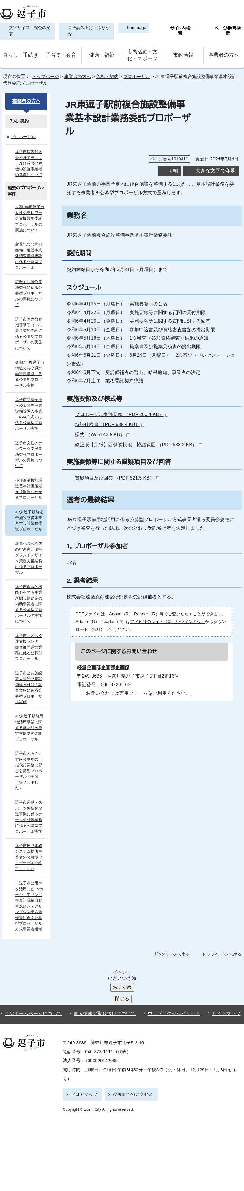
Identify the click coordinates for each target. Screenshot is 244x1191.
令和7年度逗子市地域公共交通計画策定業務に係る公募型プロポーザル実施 (30, 364)
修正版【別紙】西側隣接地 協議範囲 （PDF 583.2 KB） (136, 427)
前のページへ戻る (173, 927)
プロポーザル (136, 73)
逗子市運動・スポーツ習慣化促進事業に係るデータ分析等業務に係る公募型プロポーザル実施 (30, 790)
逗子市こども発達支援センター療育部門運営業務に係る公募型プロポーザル (30, 626)
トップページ (43, 73)
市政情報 (183, 53)
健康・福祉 (101, 53)
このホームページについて (32, 945)
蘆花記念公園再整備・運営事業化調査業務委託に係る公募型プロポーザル (30, 252)
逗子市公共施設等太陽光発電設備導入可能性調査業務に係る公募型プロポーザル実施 (30, 666)
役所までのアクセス (130, 1024)
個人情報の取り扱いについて (102, 945)
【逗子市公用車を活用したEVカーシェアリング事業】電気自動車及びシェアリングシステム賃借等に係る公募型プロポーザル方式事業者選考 (30, 879)
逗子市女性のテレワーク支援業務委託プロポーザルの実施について (30, 442)
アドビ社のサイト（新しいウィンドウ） (161, 604)
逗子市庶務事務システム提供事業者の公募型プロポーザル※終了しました (30, 830)
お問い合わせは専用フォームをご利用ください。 (136, 676)
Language (134, 28)
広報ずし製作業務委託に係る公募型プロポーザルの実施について (30, 286)
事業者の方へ (224, 53)
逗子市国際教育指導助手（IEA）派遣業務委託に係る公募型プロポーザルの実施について (30, 324)
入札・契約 (106, 73)
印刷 (174, 153)
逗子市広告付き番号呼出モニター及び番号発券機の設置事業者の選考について (30, 159)
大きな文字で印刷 (215, 153)
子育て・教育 (61, 53)
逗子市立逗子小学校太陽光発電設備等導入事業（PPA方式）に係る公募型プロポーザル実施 (30, 404)
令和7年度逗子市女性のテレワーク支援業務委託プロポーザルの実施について (30, 214)
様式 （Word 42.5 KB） (104, 417)
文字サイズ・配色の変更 (28, 31)
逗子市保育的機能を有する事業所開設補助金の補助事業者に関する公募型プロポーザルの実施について (30, 583)
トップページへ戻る (222, 927)
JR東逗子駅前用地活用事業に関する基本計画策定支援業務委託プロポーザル (30, 706)
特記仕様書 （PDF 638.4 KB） (111, 407)
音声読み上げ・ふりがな (85, 31)
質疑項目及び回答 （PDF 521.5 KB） (118, 460)
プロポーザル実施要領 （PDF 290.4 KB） (123, 397)
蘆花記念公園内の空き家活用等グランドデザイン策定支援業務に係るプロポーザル (30, 539)
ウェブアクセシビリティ (168, 945)
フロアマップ (83, 1024)
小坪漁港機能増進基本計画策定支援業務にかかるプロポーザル (28, 473)
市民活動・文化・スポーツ (142, 53)
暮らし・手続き (20, 53)
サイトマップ (216, 945)
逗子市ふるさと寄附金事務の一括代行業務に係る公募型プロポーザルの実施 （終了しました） (30, 747)
